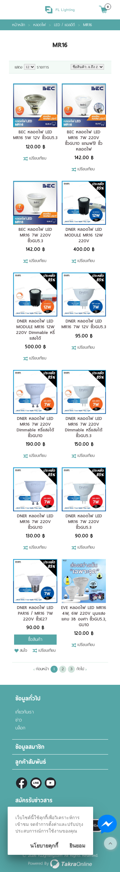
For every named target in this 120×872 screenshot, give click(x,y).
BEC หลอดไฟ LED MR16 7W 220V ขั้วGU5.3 (35, 235)
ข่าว (18, 720)
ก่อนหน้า (42, 668)
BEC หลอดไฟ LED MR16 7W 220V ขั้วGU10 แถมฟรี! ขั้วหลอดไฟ (83, 140)
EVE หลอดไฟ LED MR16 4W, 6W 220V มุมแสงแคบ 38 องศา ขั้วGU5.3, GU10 (83, 616)
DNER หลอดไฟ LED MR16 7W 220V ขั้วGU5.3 (84, 521)
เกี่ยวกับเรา (24, 712)
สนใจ (23, 651)
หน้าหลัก (18, 25)
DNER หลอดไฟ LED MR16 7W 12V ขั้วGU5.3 (83, 323)
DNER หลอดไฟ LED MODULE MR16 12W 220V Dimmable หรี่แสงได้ (35, 329)
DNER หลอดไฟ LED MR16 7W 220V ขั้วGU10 (35, 521)
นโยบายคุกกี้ (44, 845)
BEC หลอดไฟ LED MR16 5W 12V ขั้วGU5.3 (35, 134)
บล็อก (20, 728)
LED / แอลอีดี (64, 25)
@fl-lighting (36, 783)
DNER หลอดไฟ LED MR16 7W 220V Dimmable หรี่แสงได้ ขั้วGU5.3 (83, 427)
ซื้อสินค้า (35, 639)
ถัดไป (80, 668)
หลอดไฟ (39, 25)
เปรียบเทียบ (37, 158)
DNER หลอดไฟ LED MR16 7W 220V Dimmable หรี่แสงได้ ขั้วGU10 (35, 427)
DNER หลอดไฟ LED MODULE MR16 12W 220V (84, 235)
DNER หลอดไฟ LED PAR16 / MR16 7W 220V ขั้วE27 (35, 613)
